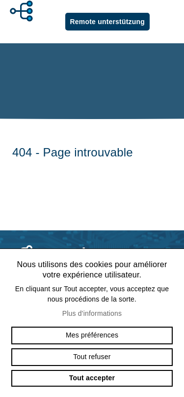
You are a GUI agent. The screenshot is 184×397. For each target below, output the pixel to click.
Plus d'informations (92, 313)
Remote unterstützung (107, 22)
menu (169, 21)
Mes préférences (92, 335)
